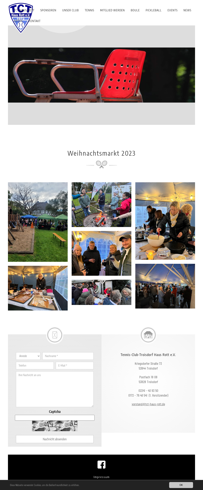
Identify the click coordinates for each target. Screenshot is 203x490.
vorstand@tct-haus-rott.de (148, 404)
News (187, 10)
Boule (135, 10)
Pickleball (154, 10)
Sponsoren (48, 10)
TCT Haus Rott (24, 10)
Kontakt (34, 21)
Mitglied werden (112, 10)
